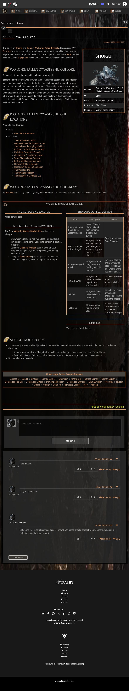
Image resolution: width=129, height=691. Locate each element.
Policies (64, 657)
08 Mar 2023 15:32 (103, 525)
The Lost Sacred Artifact (25, 140)
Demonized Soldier (55, 382)
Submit (70, 441)
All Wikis (64, 593)
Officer (37, 385)
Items (69, 54)
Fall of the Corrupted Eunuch (27, 152)
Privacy (64, 654)
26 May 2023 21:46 (103, 459)
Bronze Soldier (48, 379)
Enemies (20, 23)
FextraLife (49, 664)
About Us (64, 599)
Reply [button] (116, 469)
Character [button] (49, 11)
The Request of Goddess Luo (27, 176)
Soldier (46, 385)
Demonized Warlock (76, 382)
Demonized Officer (34, 382)
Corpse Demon (91, 379)
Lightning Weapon (28, 248)
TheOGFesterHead (17, 522)
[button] (93, 4)
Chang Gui (76, 379)
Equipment (23, 58)
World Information (7, 23)
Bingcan (35, 379)
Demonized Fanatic (14, 382)
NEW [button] (16, 11)
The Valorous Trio (22, 170)
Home (64, 590)
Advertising (64, 645)
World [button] (101, 11)
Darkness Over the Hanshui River (29, 143)
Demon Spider (108, 379)
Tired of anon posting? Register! (107, 407)
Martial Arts (36, 231)
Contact (64, 602)
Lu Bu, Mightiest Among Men (27, 161)
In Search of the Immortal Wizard (29, 149)
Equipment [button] (68, 11)
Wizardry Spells (21, 231)
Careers (64, 648)
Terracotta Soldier (72, 385)
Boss (29, 48)
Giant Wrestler (95, 382)
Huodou (119, 382)
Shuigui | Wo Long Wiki (19, 37)
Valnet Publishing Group (74, 664)
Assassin (14, 379)
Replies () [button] (105, 469)
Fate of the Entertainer (24, 133)
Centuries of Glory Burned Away (29, 155)
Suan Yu (57, 385)
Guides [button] (116, 11)
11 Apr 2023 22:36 (104, 487)
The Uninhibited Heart (24, 173)
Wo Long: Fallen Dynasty (47, 48)
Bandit (25, 379)
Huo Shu (109, 382)
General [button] (31, 11)
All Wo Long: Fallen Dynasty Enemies (64, 374)
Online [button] (85, 11)
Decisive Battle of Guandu (26, 164)
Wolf (86, 385)
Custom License (68, 623)
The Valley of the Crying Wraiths (29, 146)
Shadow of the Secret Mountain (28, 167)
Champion (63, 379)
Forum (64, 596)
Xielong (94, 385)
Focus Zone (25, 256)
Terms (64, 651)
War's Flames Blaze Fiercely (27, 158)
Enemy (19, 48)
